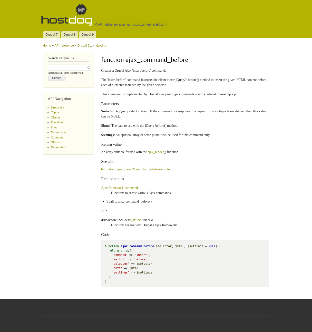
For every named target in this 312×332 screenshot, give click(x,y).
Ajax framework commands (120, 188)
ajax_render (156, 152)
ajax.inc (100, 45)
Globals (56, 142)
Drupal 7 (52, 34)
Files (54, 127)
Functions (57, 122)
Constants (57, 137)
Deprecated (58, 147)
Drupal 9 (88, 34)
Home (47, 45)
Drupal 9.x (84, 45)
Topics (55, 112)
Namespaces (59, 132)
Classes (55, 117)
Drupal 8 (70, 34)
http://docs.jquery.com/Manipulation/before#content (136, 169)
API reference (64, 45)
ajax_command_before (137, 246)
